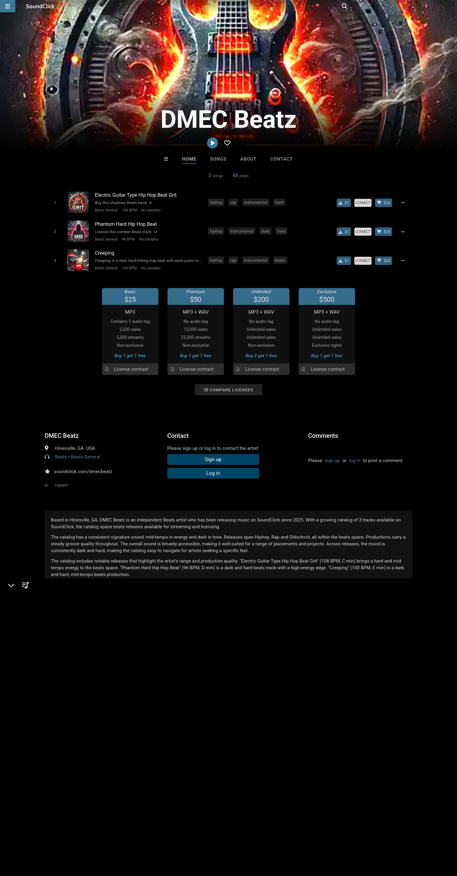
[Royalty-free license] (365, 202)
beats (281, 257)
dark (266, 229)
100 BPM (128, 266)
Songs (218, 159)
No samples (150, 210)
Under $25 (285, 738)
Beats (61, 454)
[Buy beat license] (385, 202)
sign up (332, 458)
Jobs (84, 839)
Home (189, 159)
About (248, 159)
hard (280, 201)
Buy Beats (209, 738)
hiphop (217, 201)
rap (234, 201)
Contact (281, 159)
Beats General (105, 210)
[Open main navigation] (7, 6)
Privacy (146, 839)
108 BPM (128, 210)
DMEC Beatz (62, 433)
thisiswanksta (304, 705)
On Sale (247, 738)
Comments (323, 433)
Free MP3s (171, 738)
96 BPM (127, 238)
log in (354, 458)
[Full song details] (404, 202)
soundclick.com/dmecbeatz (83, 469)
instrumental (256, 201)
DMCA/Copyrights (114, 839)
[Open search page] (451, 6)
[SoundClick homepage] (40, 6)
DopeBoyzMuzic (203, 705)
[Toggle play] (54, 202)
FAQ (25, 839)
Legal (165, 839)
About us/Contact (54, 839)
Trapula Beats (254, 705)
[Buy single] (345, 202)
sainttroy (152, 705)
